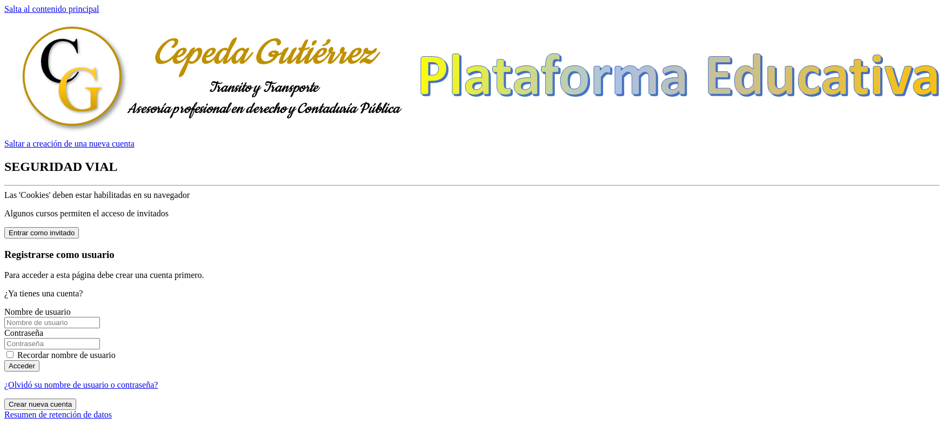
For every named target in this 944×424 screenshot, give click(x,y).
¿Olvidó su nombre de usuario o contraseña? (81, 384)
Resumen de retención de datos (58, 414)
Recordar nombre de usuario (66, 355)
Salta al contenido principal (51, 9)
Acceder (22, 366)
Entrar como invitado (42, 233)
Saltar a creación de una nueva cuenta (69, 143)
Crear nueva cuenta (40, 404)
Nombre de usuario (37, 311)
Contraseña (23, 332)
